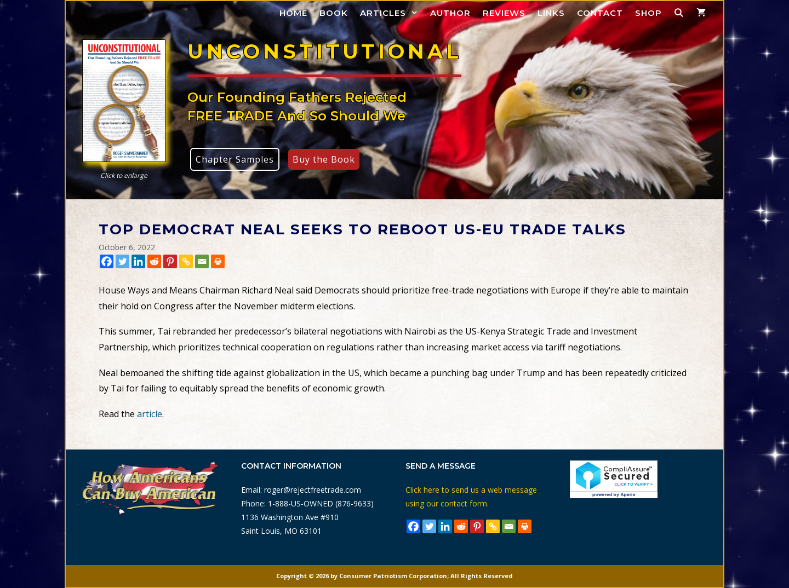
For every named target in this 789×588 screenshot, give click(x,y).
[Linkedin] (138, 261)
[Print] (218, 261)
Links (551, 13)
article (149, 414)
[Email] (202, 261)
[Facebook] (106, 261)
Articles (392, 12)
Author (450, 13)
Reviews (504, 13)
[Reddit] (154, 261)
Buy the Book (324, 159)
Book (333, 13)
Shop (648, 13)
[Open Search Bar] (679, 12)
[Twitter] (122, 261)
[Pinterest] (170, 261)
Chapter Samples (235, 159)
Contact (600, 13)
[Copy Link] (186, 261)
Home (293, 13)
